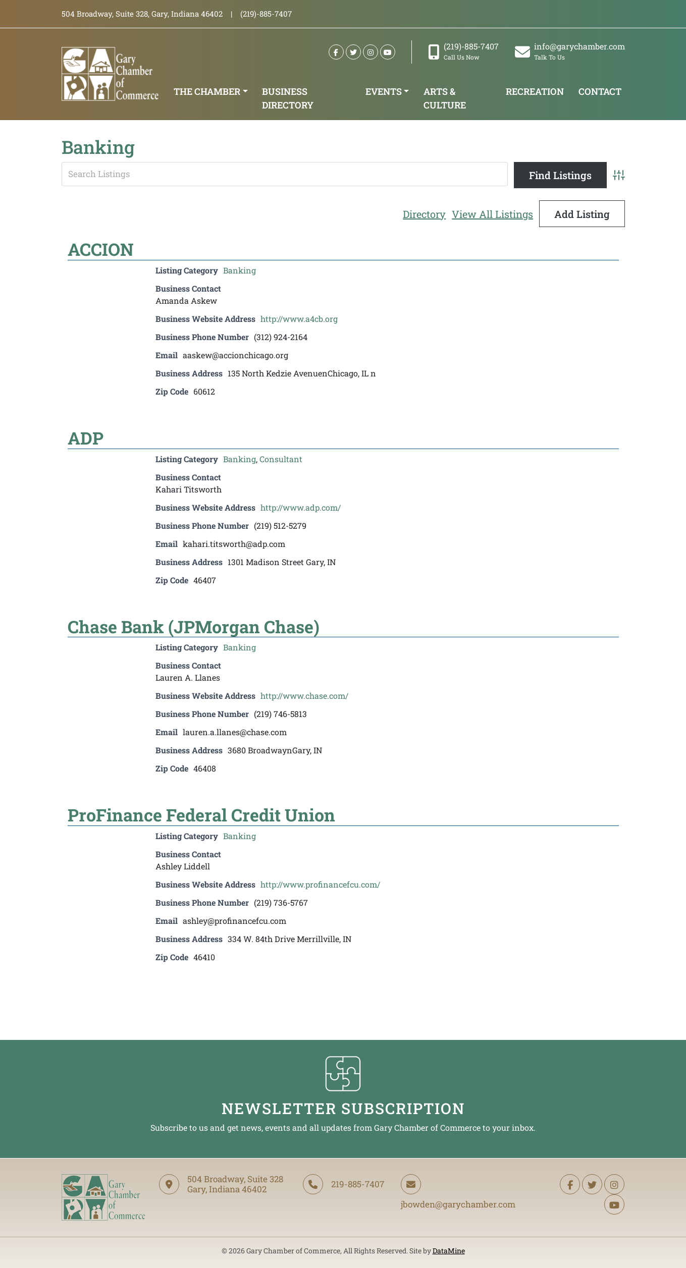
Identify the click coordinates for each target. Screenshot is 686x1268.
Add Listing (582, 213)
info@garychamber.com (570, 51)
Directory (424, 213)
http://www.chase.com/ (304, 695)
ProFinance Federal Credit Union (201, 814)
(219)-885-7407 (463, 51)
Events (383, 91)
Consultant (280, 459)
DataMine (449, 1250)
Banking (239, 270)
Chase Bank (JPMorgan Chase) (194, 626)
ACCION (101, 249)
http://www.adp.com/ (300, 507)
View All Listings (492, 213)
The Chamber (207, 91)
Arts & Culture (445, 98)
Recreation (535, 91)
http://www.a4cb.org (299, 318)
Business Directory (287, 98)
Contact (599, 91)
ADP (85, 437)
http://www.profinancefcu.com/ (320, 884)
